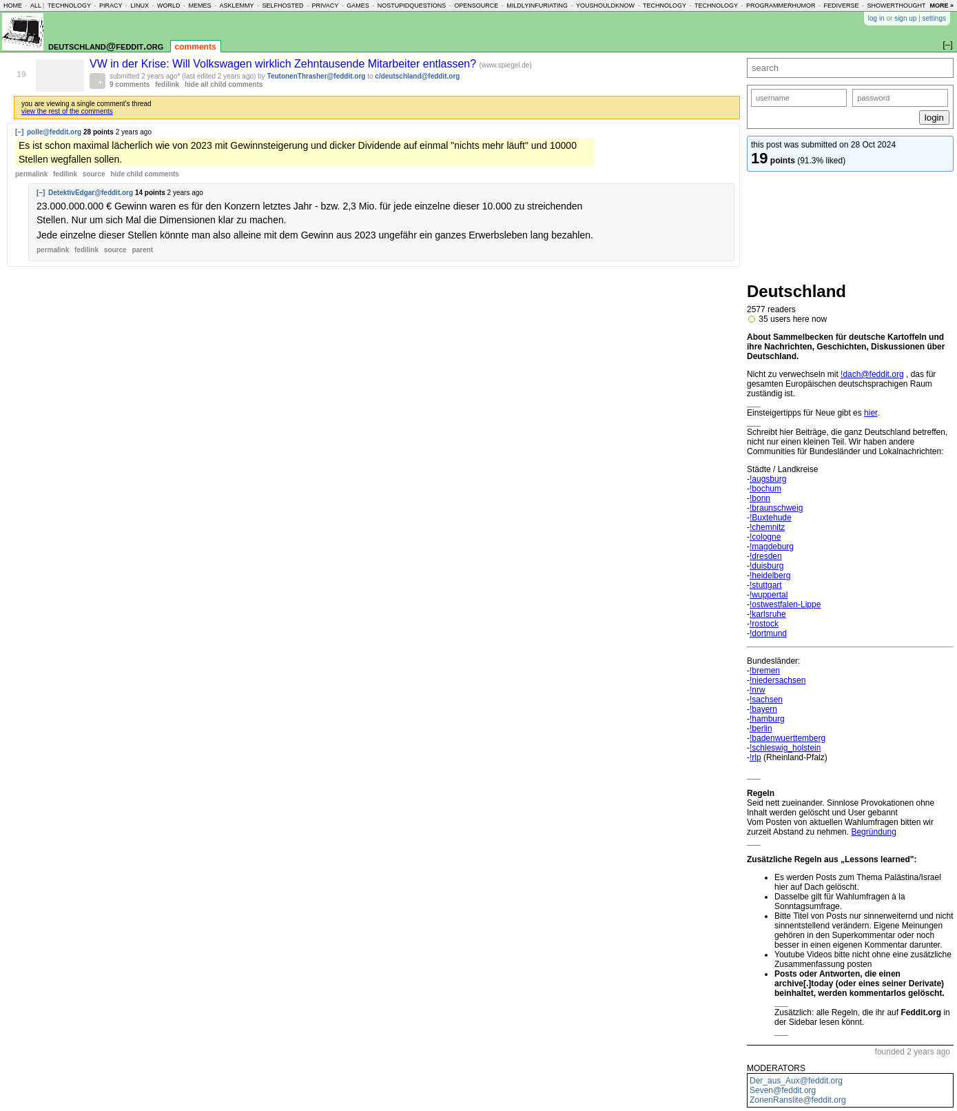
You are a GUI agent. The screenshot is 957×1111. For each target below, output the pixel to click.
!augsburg (768, 479)
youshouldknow (605, 5)
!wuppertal (769, 595)
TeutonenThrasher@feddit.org (316, 76)
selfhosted (282, 5)
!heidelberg (770, 575)
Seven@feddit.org (783, 1090)
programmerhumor (781, 5)
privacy (324, 5)
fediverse (841, 5)
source (94, 174)
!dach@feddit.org (872, 374)
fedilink (167, 84)
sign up (905, 18)
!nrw (757, 690)
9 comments (130, 84)
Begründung (873, 832)
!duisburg (766, 566)
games (358, 5)
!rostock (764, 624)
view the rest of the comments (67, 111)
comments (195, 47)
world (169, 5)
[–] (19, 132)
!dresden (766, 556)
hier (870, 413)
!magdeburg (772, 546)
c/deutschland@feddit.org (417, 76)
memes (199, 5)
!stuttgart (766, 585)
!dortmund (768, 633)
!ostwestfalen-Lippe (785, 604)
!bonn (760, 498)
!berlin (761, 728)
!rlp (755, 757)
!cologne (765, 537)
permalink (31, 174)
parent (142, 250)
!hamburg (767, 719)
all (35, 5)
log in (876, 18)
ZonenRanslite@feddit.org (798, 1100)
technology (69, 5)
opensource (476, 5)
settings (934, 18)
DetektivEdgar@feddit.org (90, 192)
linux (139, 5)
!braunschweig (776, 508)
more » (941, 5)
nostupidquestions (412, 5)
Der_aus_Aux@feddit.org (796, 1080)
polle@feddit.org (54, 132)
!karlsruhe (768, 614)
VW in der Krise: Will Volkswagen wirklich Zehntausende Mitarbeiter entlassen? (285, 64)
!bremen (765, 670)
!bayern (763, 709)
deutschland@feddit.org (105, 46)
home (12, 5)
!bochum (765, 488)
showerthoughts (898, 5)
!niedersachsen (777, 680)
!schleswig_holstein (785, 748)
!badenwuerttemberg (787, 738)
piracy (111, 5)
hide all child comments (224, 84)
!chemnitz (767, 527)
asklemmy (236, 5)
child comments (144, 174)
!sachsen (766, 699)
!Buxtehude (771, 517)
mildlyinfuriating (537, 5)
